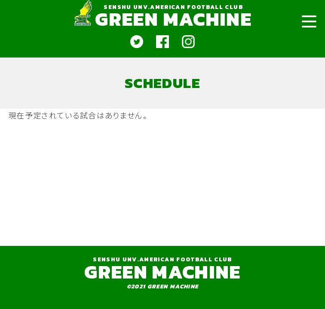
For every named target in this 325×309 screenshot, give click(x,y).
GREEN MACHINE (173, 19)
